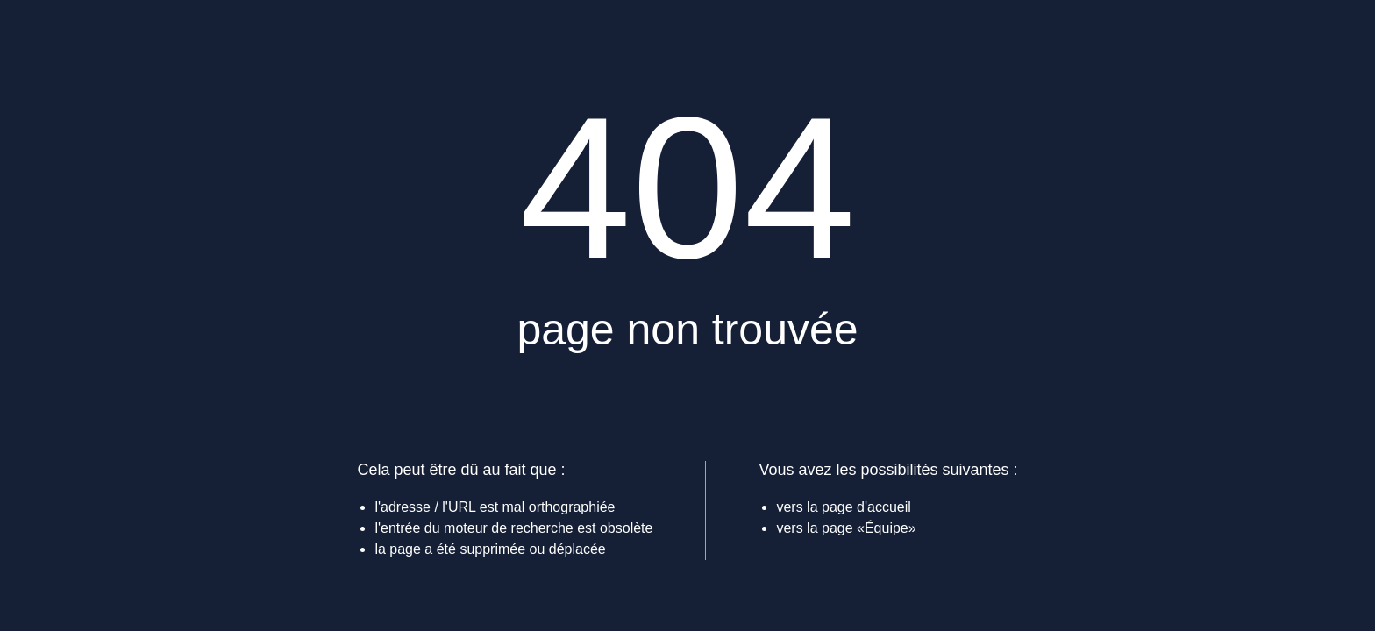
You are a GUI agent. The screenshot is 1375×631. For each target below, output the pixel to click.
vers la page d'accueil (843, 507)
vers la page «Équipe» (845, 528)
